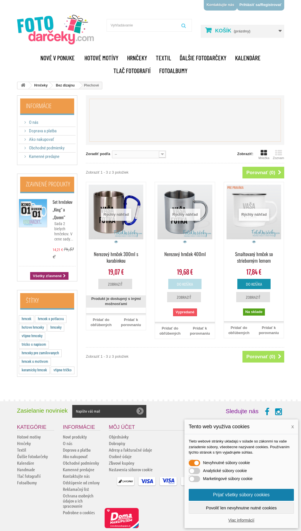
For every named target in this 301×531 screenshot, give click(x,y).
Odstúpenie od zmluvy (81, 482)
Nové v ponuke (57, 57)
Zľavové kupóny (121, 463)
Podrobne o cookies (79, 512)
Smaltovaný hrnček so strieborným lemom (254, 257)
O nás (33, 122)
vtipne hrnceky (32, 336)
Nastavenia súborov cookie (131, 469)
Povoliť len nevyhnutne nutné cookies (241, 507)
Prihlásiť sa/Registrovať (260, 5)
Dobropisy (117, 443)
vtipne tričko (62, 370)
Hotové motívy (101, 57)
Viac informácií (241, 520)
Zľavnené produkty (48, 184)
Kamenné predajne (43, 156)
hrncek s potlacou (51, 319)
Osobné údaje (120, 456)
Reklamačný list (76, 489)
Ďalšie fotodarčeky (203, 57)
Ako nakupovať (41, 139)
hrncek (26, 319)
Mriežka (263, 154)
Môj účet (122, 427)
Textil (163, 57)
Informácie (39, 105)
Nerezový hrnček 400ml (185, 254)
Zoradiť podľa (98, 154)
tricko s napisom (34, 344)
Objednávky (118, 436)
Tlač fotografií (132, 70)
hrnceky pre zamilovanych (40, 353)
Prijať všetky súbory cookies (241, 494)
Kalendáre (248, 57)
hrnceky (55, 327)
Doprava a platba (42, 130)
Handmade (26, 469)
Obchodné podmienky (46, 148)
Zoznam (278, 154)
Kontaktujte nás (220, 5)
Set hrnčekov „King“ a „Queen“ (62, 209)
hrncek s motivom (35, 361)
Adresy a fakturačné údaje (130, 449)
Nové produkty (75, 436)
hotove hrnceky (33, 327)
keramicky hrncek (34, 370)
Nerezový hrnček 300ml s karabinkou (116, 257)
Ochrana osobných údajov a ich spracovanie (78, 501)
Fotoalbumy (173, 70)
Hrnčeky (137, 57)
